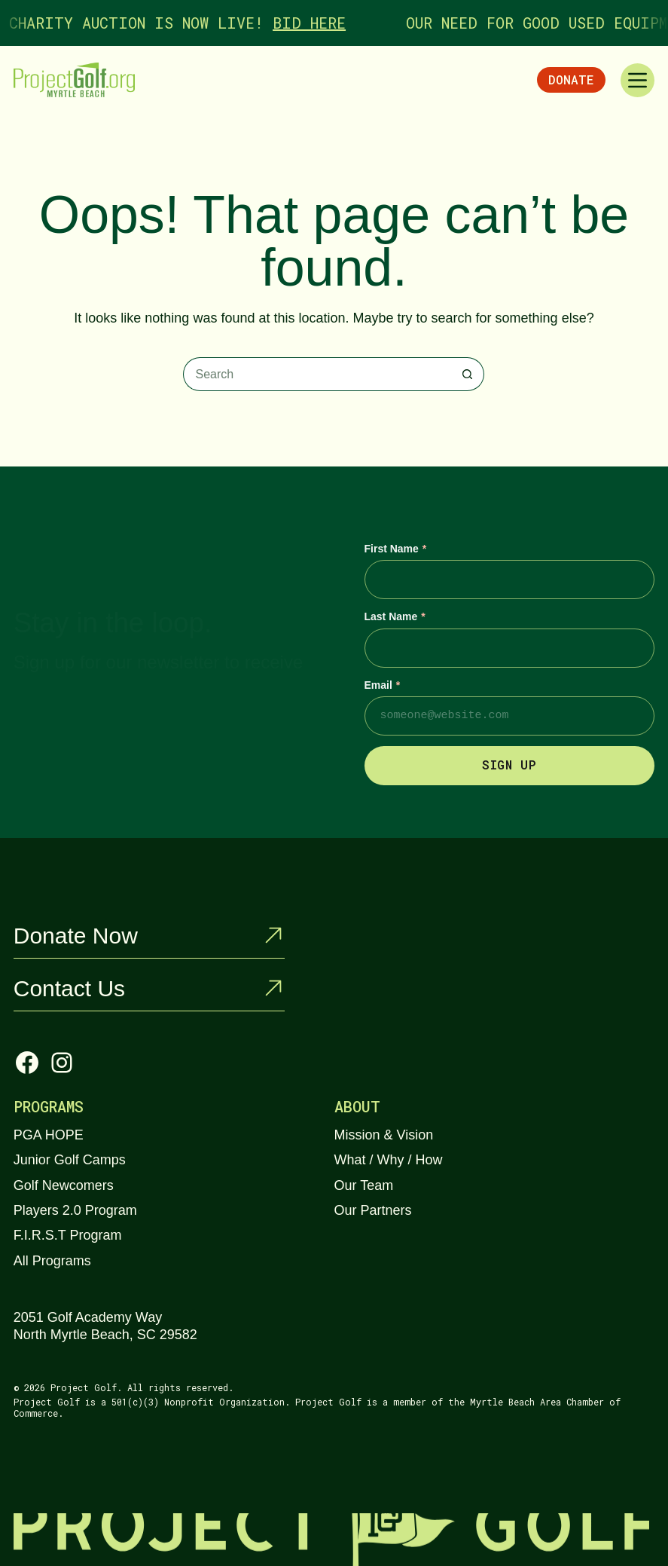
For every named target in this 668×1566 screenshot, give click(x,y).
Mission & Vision (384, 1134)
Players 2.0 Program (75, 1210)
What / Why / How (388, 1159)
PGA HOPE (49, 1134)
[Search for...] (316, 374)
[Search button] (467, 374)
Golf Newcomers (64, 1185)
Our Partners (373, 1210)
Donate (571, 79)
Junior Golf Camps (70, 1159)
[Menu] (637, 80)
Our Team (364, 1185)
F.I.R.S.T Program (68, 1235)
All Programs (52, 1260)
